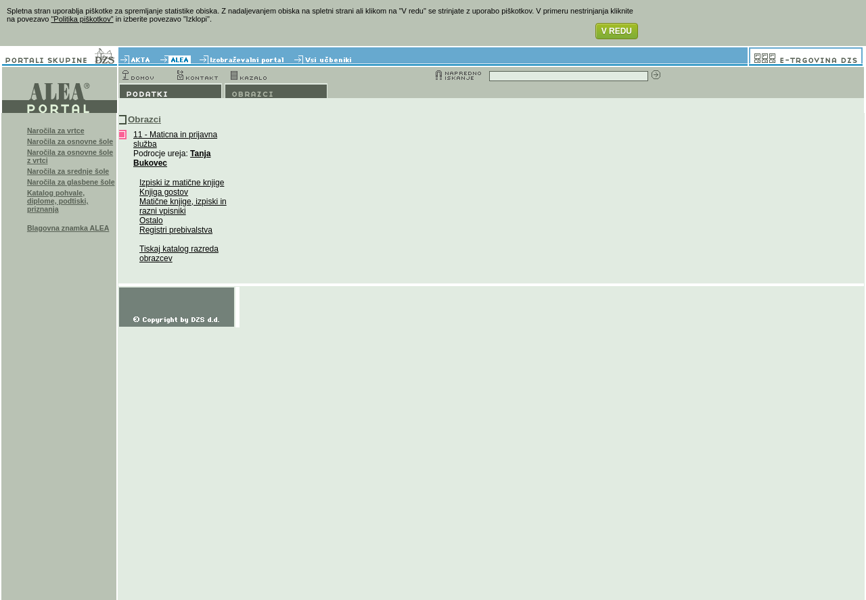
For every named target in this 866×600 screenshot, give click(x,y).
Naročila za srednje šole (68, 171)
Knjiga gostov (163, 192)
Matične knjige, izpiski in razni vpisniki (183, 206)
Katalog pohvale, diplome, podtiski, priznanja (58, 201)
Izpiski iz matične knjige (181, 182)
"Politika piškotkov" (82, 19)
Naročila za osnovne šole (70, 141)
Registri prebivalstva (175, 230)
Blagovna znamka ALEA (68, 228)
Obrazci (144, 119)
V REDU (616, 31)
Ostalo (151, 220)
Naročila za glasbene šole (71, 182)
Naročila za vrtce (56, 130)
